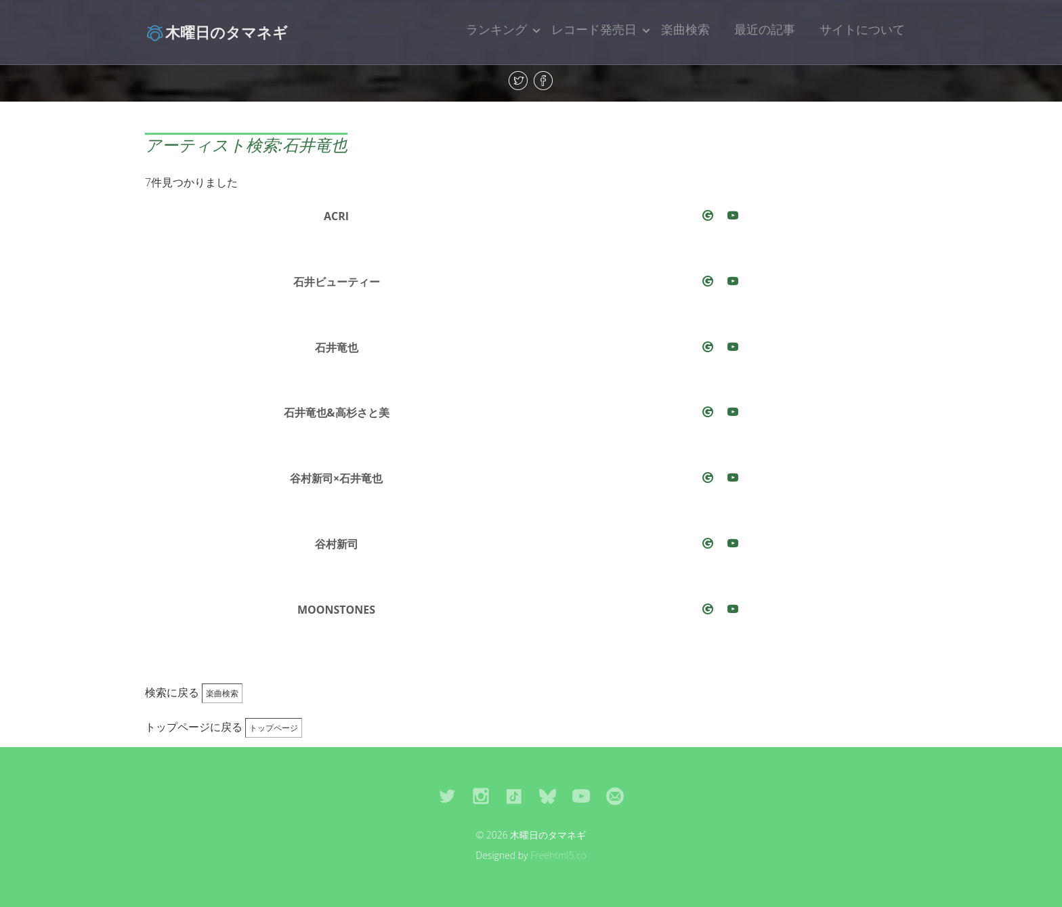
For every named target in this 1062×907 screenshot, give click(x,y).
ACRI (336, 216)
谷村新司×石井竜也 (336, 478)
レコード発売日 (594, 29)
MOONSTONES (336, 609)
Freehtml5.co (558, 855)
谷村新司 (336, 543)
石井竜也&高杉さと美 (336, 412)
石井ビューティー (336, 281)
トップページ (273, 728)
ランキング (496, 29)
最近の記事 (764, 29)
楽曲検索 (685, 29)
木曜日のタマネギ (216, 32)
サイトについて (862, 29)
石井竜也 (336, 347)
